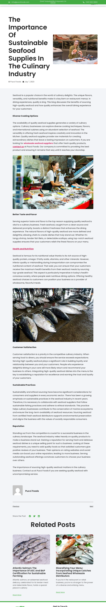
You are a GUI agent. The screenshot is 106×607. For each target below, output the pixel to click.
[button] (30, 516)
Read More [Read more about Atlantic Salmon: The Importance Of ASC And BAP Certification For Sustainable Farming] (17, 595)
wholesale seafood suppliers (38, 143)
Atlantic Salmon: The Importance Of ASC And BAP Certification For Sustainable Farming (29, 572)
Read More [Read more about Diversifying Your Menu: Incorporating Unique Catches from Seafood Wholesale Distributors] (60, 592)
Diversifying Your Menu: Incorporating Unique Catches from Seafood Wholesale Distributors (73, 572)
